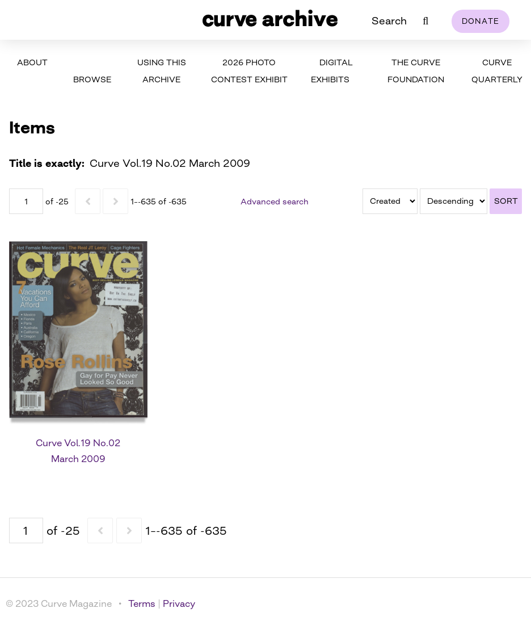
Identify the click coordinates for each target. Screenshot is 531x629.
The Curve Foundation (415, 70)
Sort (506, 201)
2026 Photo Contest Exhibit (249, 70)
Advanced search (275, 201)
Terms (141, 603)
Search (389, 20)
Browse (92, 79)
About (32, 62)
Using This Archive (161, 70)
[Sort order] (453, 201)
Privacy (179, 603)
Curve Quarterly (496, 70)
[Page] (26, 201)
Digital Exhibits (332, 70)
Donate (481, 21)
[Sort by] (390, 201)
